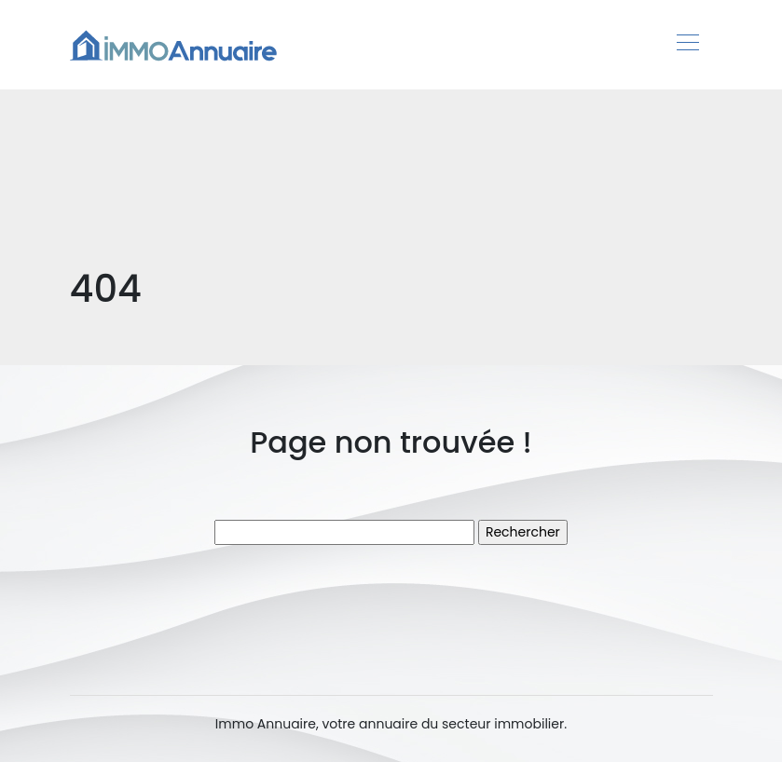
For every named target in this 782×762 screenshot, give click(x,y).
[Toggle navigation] (687, 44)
